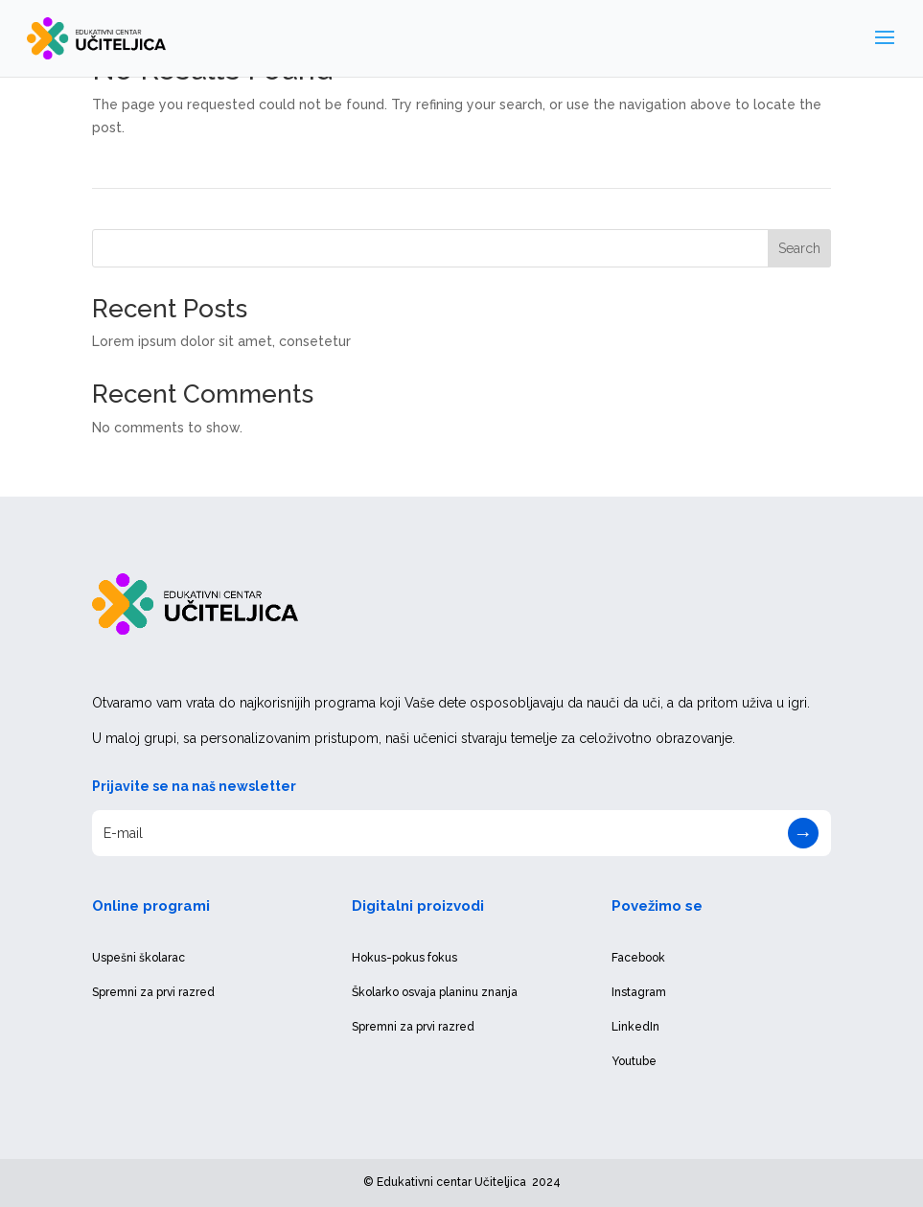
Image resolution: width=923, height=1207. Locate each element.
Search (799, 248)
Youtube (634, 1061)
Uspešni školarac (138, 957)
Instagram (638, 992)
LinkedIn (635, 1026)
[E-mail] (461, 833)
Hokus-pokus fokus (404, 957)
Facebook (638, 957)
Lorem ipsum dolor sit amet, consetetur (221, 341)
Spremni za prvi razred (153, 992)
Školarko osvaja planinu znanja (435, 992)
